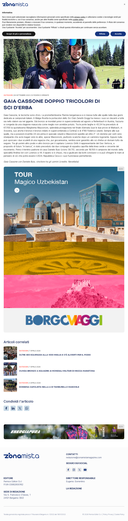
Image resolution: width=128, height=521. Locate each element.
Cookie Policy (119, 514)
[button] (124, 4)
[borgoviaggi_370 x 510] (64, 249)
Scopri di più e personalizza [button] (18, 34)
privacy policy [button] (80, 17)
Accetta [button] (118, 34)
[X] (20, 408)
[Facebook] (6, 408)
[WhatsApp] (26, 408)
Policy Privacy (108, 514)
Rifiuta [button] (102, 34)
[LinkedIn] (13, 408)
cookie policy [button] (78, 19)
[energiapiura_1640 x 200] (64, 431)
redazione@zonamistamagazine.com (84, 457)
